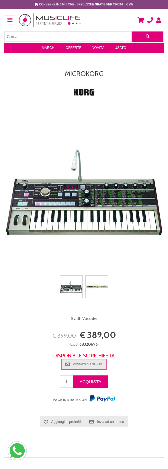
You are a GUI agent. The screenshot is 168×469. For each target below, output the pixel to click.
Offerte (74, 48)
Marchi (48, 48)
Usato (120, 48)
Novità (98, 48)
